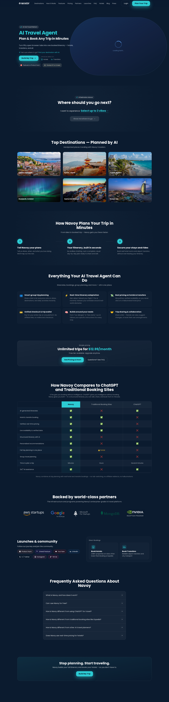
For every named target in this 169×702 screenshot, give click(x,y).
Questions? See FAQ (96, 359)
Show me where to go (84, 118)
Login (126, 3)
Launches (87, 3)
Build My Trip (29, 58)
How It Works (51, 3)
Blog (108, 3)
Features (61, 3)
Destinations (39, 3)
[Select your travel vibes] (95, 111)
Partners (78, 3)
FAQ (95, 3)
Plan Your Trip (141, 3)
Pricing (70, 3)
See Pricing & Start (72, 359)
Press (114, 3)
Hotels (101, 3)
